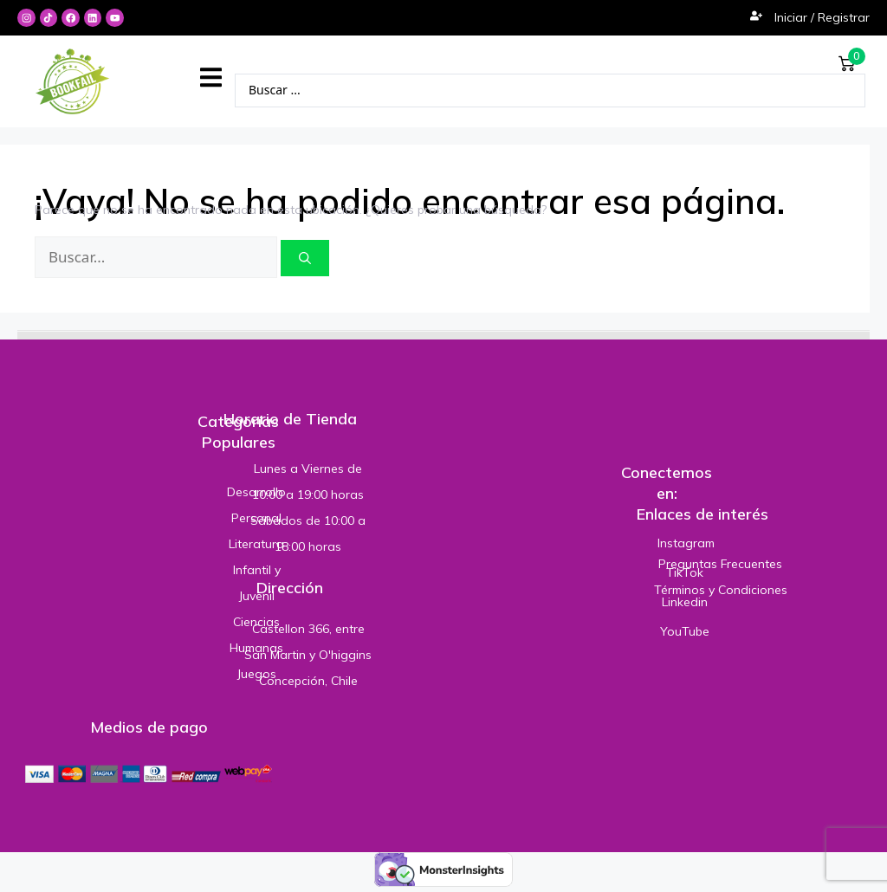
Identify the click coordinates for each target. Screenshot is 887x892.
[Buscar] (305, 259)
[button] (210, 78)
